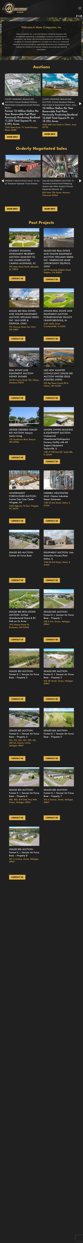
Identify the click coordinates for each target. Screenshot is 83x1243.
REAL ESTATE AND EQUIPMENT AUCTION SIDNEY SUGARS (21, 373)
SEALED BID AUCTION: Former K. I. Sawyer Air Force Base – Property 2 (24, 674)
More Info (12, 137)
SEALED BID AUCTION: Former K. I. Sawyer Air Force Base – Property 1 (59, 614)
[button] (3, 103)
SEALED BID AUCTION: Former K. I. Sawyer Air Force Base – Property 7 (59, 792)
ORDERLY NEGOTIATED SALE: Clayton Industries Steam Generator (56, 496)
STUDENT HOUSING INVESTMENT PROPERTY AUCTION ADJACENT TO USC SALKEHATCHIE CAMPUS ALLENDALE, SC (22, 257)
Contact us (17, 278)
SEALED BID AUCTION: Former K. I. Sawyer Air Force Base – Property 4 (24, 733)
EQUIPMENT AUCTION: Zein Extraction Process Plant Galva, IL (59, 555)
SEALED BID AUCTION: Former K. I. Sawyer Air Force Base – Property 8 (24, 852)
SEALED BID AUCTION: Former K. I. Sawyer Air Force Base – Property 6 (24, 792)
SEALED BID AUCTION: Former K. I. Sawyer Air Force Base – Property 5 (59, 733)
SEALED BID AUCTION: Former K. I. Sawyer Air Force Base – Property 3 (59, 674)
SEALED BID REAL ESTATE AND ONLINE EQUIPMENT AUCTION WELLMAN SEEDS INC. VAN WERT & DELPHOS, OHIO (24, 317)
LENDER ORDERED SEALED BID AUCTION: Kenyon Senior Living (23, 432)
